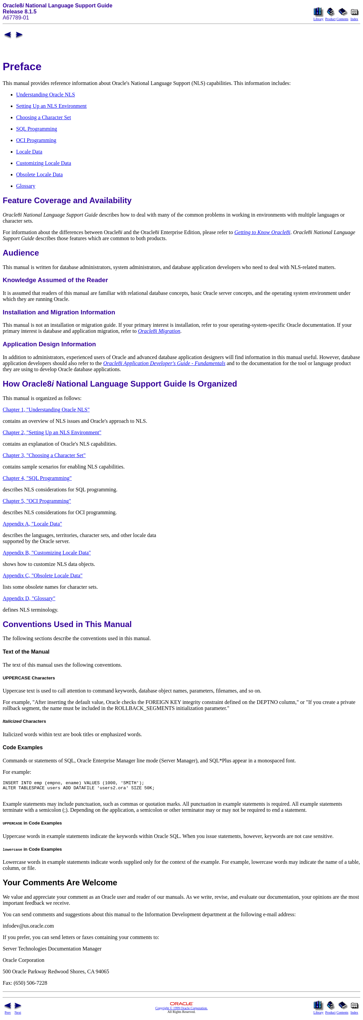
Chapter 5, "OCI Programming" (37, 501)
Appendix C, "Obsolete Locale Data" (42, 575)
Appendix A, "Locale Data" (32, 524)
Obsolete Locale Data (39, 174)
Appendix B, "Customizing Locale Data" (47, 553)
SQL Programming (36, 129)
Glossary (25, 186)
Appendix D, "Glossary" (29, 598)
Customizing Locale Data (43, 163)
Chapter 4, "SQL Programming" (37, 478)
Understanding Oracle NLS (45, 94)
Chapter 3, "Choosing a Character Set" (44, 455)
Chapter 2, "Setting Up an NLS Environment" (52, 432)
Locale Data (29, 151)
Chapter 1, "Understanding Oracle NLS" (46, 409)
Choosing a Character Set (43, 117)
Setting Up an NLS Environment (51, 106)
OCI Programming (36, 140)
